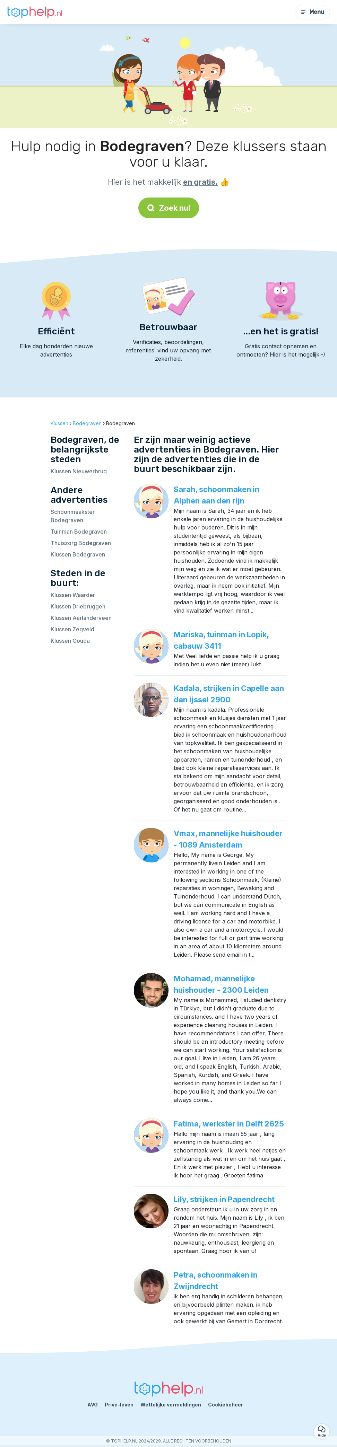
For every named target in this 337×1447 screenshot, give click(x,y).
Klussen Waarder (73, 594)
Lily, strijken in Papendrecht (224, 1199)
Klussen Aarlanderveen (81, 617)
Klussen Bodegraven (78, 554)
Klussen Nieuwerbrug (79, 471)
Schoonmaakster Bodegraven (73, 516)
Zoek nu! (169, 207)
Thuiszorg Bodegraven (81, 543)
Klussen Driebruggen (78, 606)
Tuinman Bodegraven (79, 531)
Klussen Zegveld (72, 629)
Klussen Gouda (70, 640)
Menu (312, 12)
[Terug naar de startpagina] (34, 12)
